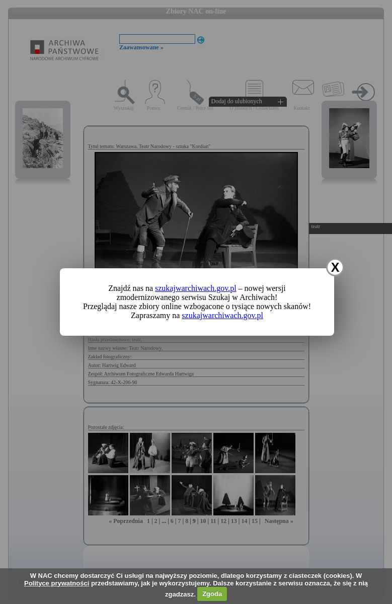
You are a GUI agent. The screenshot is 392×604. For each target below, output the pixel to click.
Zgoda (212, 593)
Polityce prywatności (56, 583)
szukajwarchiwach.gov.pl (196, 288)
